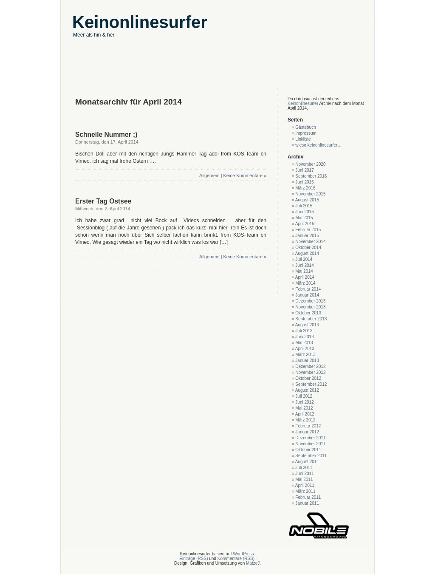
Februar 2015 (308, 229)
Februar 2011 (308, 497)
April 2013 (304, 348)
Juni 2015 (304, 211)
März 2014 (305, 283)
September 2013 (311, 319)
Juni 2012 (304, 402)
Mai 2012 (304, 408)
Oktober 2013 (308, 313)
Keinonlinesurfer (303, 103)
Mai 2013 (304, 342)
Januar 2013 (307, 360)
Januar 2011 (307, 503)
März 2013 (305, 354)
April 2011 (304, 485)
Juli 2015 (303, 206)
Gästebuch (305, 127)
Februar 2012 (308, 426)
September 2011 (311, 455)
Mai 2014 (304, 271)
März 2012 (305, 420)
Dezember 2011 (310, 437)
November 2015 (310, 194)
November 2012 (310, 372)
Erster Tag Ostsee (103, 201)
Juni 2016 (304, 182)
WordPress (243, 553)
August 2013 (307, 324)
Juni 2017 (304, 170)
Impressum (305, 133)
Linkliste (303, 139)
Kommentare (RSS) (236, 558)
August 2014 (307, 253)
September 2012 (311, 384)
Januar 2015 (307, 235)
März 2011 (305, 491)
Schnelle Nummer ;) (106, 134)
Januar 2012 (307, 432)
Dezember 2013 (310, 301)
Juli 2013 (303, 330)
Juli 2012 (303, 396)
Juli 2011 (303, 467)
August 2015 (307, 200)
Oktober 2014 (308, 247)
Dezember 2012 (310, 366)
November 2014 (310, 241)
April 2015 (304, 223)
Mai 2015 (304, 217)
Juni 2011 (304, 473)
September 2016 (311, 176)
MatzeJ (253, 563)
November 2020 (310, 164)
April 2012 (304, 414)
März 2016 (305, 188)
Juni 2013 (304, 336)
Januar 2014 (307, 295)
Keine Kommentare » (244, 175)
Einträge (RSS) (193, 558)
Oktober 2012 (308, 378)
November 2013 (310, 307)
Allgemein (209, 175)
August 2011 (307, 461)
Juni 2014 (304, 265)
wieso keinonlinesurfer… (318, 145)
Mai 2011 (304, 479)
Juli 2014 (303, 259)
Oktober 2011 (308, 449)
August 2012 (307, 390)
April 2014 (304, 277)
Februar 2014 (308, 289)
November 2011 (310, 443)
